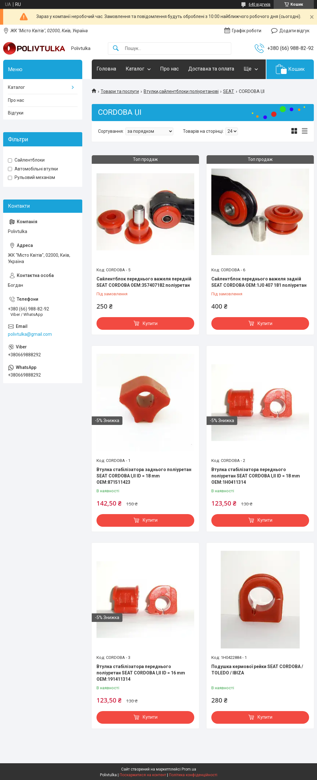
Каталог (135, 69)
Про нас (169, 69)
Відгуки (15, 112)
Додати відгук (294, 30)
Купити (150, 323)
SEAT (228, 91)
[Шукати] (115, 48)
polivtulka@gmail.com (30, 334)
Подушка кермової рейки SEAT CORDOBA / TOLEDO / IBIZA (257, 669)
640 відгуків (259, 4)
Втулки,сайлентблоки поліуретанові (181, 91)
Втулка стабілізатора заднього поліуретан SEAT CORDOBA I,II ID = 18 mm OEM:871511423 (143, 475)
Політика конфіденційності (193, 775)
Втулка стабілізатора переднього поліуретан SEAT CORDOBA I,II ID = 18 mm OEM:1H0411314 (255, 475)
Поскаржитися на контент (143, 775)
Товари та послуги (120, 91)
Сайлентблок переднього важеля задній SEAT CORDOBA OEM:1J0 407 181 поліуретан (259, 282)
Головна (106, 69)
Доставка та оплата (211, 69)
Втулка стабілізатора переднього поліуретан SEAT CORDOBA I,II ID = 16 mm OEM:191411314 (140, 672)
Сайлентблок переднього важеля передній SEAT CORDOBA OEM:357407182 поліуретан (143, 282)
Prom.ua (189, 769)
